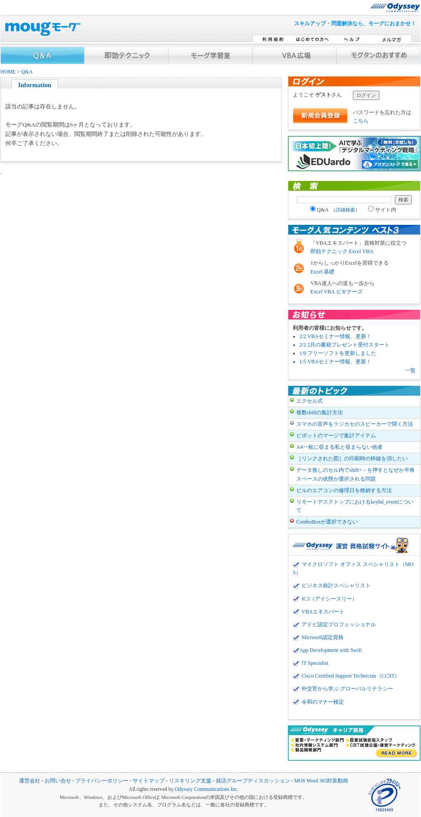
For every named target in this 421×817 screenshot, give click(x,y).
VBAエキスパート (323, 612)
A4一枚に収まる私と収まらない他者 (339, 447)
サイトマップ (149, 781)
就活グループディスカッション (253, 781)
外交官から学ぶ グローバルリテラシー (347, 689)
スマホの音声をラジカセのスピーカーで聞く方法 (354, 424)
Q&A (27, 72)
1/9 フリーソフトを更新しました (337, 353)
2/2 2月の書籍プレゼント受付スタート (344, 345)
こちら (361, 121)
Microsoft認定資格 (323, 637)
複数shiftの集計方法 (319, 412)
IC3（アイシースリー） (329, 599)
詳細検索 (345, 209)
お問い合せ (58, 781)
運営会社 (29, 781)
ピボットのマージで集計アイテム (336, 435)
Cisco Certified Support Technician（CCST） (351, 676)
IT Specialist (315, 663)
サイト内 (382, 210)
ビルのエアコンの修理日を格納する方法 (344, 490)
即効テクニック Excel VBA (341, 251)
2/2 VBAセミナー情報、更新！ (335, 336)
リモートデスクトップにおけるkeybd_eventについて (354, 506)
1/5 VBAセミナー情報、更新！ (335, 361)
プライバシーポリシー (101, 781)
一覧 (410, 370)
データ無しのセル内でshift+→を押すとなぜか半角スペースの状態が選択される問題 (355, 474)
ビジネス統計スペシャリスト (336, 585)
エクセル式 (309, 401)
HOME (7, 72)
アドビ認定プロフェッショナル (339, 624)
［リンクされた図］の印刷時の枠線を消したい (352, 458)
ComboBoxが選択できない (327, 522)
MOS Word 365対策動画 (321, 781)
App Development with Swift (330, 650)
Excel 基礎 (322, 272)
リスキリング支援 (190, 781)
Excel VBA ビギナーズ (336, 292)
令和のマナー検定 (323, 702)
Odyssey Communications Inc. (206, 789)
